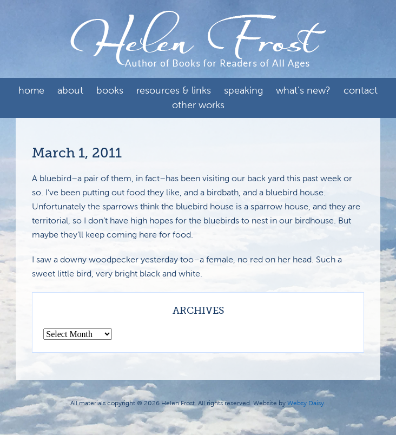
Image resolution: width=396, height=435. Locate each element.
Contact (361, 90)
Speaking (243, 90)
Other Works (198, 105)
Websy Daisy (305, 403)
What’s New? (303, 90)
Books (109, 90)
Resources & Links (173, 90)
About (70, 90)
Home (31, 90)
